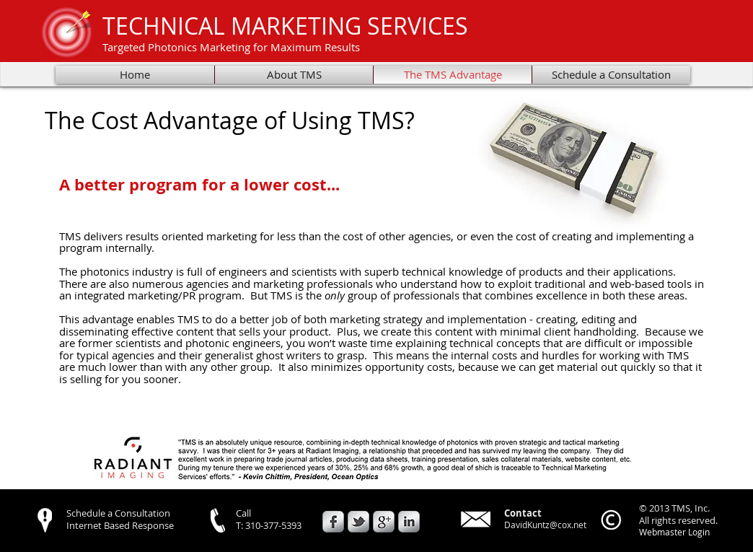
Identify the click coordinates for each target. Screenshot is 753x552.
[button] (364, 459)
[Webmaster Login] (674, 532)
